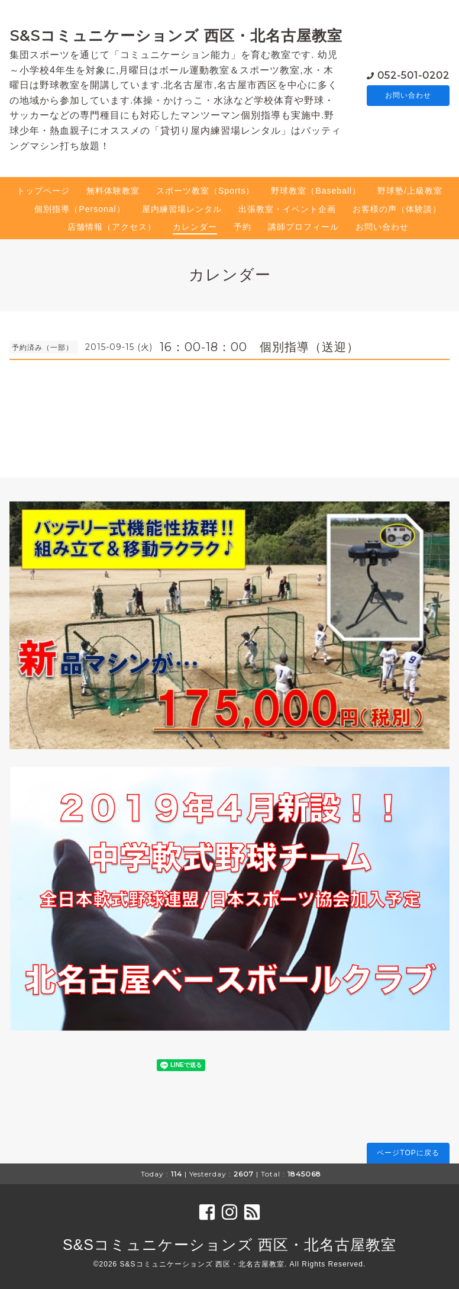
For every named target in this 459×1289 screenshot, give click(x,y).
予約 (242, 227)
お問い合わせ (408, 95)
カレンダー (195, 227)
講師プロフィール (303, 227)
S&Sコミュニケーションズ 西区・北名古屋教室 (175, 35)
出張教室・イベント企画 (287, 209)
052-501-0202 (413, 74)
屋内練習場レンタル (182, 209)
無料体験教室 (113, 190)
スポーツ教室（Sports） (205, 190)
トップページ (43, 190)
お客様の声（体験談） (397, 209)
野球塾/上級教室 (409, 190)
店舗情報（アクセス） (111, 227)
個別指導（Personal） (79, 209)
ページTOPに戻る (408, 1153)
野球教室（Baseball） (316, 190)
